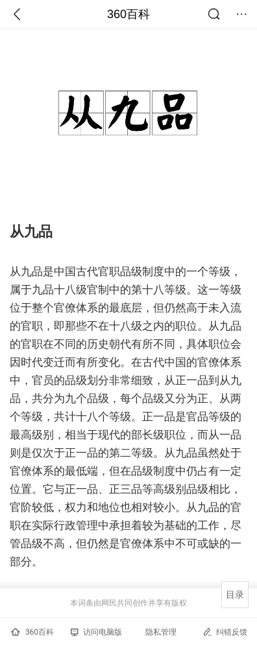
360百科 (128, 14)
